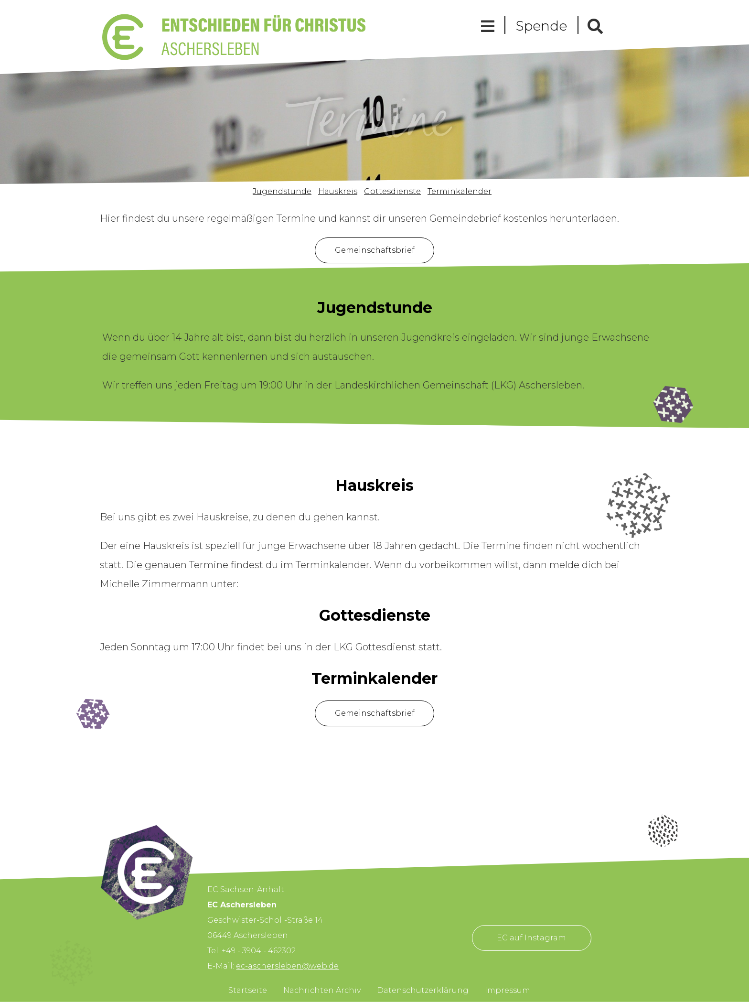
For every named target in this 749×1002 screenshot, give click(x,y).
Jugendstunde (282, 191)
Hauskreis (337, 191)
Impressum (507, 990)
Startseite (247, 990)
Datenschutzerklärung (423, 990)
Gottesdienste (392, 191)
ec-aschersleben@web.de (287, 965)
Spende (541, 26)
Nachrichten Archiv (322, 990)
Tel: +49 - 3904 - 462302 (251, 950)
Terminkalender (460, 191)
